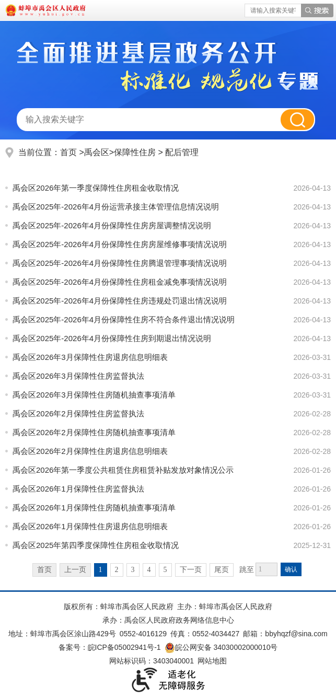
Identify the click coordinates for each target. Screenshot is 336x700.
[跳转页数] (266, 569)
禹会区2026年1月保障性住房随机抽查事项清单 (94, 507)
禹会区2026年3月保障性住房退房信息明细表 (90, 357)
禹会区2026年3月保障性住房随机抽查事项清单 (94, 394)
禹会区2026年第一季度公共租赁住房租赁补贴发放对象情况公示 (123, 469)
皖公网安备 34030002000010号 (221, 647)
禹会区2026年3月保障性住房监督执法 (78, 375)
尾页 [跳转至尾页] (221, 570)
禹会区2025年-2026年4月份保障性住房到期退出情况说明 (112, 338)
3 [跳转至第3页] (133, 570)
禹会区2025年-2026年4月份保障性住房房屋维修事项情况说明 (120, 244)
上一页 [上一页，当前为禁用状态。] (75, 570)
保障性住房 (136, 152)
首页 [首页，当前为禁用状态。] (44, 570)
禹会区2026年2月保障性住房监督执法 (78, 413)
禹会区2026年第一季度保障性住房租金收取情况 (96, 187)
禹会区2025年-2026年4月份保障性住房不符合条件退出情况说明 (124, 319)
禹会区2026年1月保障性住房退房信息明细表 (90, 526)
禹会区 (96, 152)
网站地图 (212, 661)
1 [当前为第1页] (100, 570)
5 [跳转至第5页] (165, 570)
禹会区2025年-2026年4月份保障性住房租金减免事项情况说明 (120, 281)
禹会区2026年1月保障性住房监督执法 (78, 488)
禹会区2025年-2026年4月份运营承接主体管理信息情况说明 (116, 206)
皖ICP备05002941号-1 (124, 647)
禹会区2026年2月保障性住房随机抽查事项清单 (94, 432)
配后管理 (182, 152)
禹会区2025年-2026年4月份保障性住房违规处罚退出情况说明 (120, 300)
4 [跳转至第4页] (149, 570)
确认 (291, 569)
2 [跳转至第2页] (117, 570)
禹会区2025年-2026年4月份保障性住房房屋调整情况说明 (112, 225)
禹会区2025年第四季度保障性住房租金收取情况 (96, 545)
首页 (68, 152)
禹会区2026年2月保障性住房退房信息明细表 (90, 451)
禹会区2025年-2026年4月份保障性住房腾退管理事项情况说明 (120, 263)
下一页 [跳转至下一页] (191, 570)
